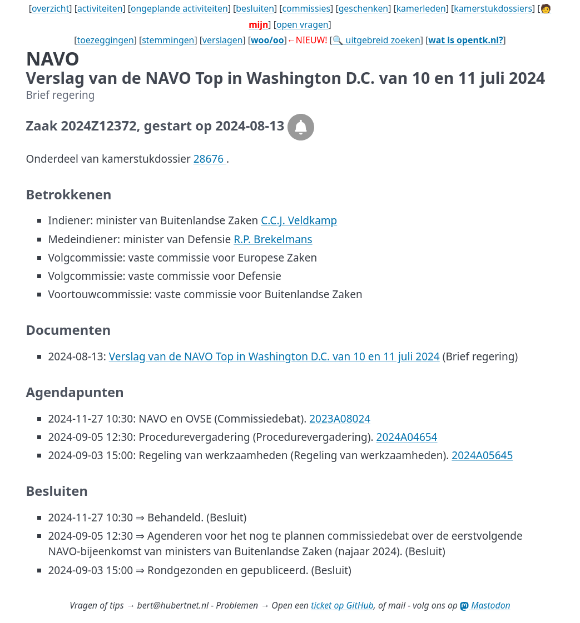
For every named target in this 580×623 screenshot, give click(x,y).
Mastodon (485, 605)
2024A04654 (407, 437)
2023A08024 (339, 418)
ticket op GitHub (342, 605)
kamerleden (421, 8)
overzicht (50, 8)
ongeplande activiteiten (179, 8)
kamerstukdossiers (493, 8)
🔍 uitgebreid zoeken (376, 40)
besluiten (255, 8)
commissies (306, 8)
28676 (210, 159)
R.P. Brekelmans (273, 239)
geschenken (364, 8)
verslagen (222, 40)
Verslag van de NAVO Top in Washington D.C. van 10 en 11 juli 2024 (274, 356)
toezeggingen (105, 40)
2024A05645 (482, 455)
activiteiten (100, 8)
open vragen (302, 24)
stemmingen (168, 40)
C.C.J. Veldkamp (299, 220)
